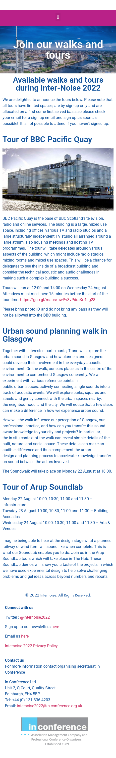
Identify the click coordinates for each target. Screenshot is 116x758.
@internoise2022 (35, 617)
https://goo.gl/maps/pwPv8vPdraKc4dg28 (57, 299)
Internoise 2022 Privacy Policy (31, 646)
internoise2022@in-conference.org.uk (49, 706)
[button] (58, 17)
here (55, 626)
